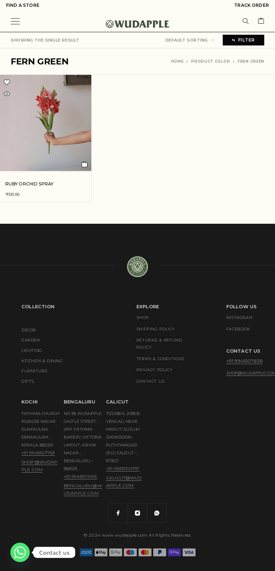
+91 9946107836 (244, 361)
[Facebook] (118, 513)
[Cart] (261, 21)
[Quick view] (23, 94)
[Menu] (15, 21)
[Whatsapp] (157, 513)
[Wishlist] (29, 82)
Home (177, 61)
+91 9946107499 (80, 476)
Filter (243, 40)
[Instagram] (137, 513)
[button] (85, 164)
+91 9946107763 (38, 452)
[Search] (245, 21)
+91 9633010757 (122, 468)
